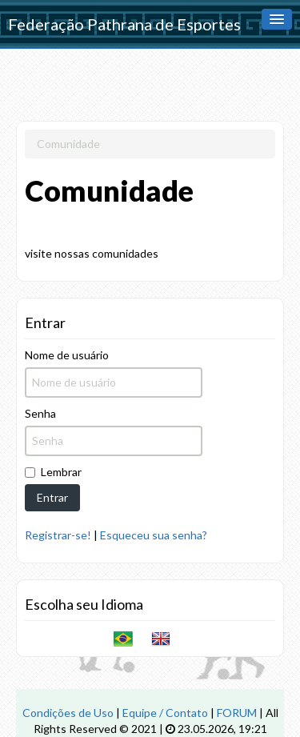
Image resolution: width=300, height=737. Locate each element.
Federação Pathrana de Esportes (124, 24)
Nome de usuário (67, 355)
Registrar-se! (58, 535)
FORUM (237, 712)
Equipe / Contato (165, 712)
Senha (40, 413)
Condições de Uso (68, 712)
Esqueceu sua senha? (153, 535)
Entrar (52, 497)
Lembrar (53, 472)
